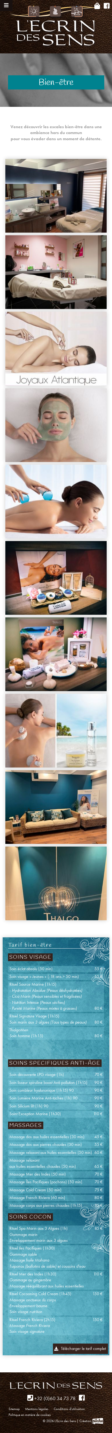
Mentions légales (36, 1409)
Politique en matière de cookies (30, 1414)
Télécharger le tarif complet (83, 1348)
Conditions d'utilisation (69, 1409)
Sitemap (14, 1409)
